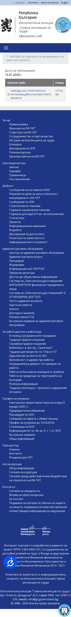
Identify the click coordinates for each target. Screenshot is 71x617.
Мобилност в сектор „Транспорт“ (31, 348)
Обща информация (21, 439)
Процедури (16, 261)
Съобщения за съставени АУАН (29, 190)
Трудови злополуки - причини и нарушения (38, 388)
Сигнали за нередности (24, 491)
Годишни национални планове (29, 210)
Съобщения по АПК (21, 202)
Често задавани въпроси (25, 301)
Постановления (19, 179)
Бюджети (15, 230)
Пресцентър (10, 445)
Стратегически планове (24, 206)
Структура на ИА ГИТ (23, 132)
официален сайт (31, 36)
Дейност (8, 186)
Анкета (13, 309)
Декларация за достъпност (27, 234)
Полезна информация (23, 384)
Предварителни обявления (27, 410)
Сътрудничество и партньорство (31, 136)
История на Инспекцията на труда (31, 140)
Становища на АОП (22, 427)
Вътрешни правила (22, 435)
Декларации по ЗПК (22, 148)
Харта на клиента (20, 305)
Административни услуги (25, 257)
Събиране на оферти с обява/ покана (33, 418)
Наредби (15, 171)
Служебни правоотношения (27, 344)
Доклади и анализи (21, 313)
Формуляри (16, 265)
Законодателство (14, 163)
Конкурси (15, 144)
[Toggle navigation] (6, 48)
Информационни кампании (27, 226)
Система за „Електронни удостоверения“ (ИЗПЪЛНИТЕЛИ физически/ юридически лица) (36, 285)
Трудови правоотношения (26, 340)
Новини (14, 449)
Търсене (20, 2)
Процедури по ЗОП (21, 414)
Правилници (17, 175)
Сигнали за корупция (23, 472)
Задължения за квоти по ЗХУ (28, 356)
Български (53, 2)
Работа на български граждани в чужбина (36, 372)
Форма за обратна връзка (26, 495)
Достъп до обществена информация (33, 277)
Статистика (16, 218)
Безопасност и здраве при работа (31, 360)
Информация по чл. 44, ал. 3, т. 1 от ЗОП (35, 431)
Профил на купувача (15, 398)
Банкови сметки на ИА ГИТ (27, 156)
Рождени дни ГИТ (21, 457)
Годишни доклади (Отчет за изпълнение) (36, 214)
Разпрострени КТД (21, 317)
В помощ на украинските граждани (32, 336)
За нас (6, 120)
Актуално (15, 392)
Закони (14, 167)
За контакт (16, 499)
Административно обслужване (22, 249)
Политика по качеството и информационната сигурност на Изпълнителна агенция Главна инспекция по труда (35, 578)
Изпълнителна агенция (36, 23)
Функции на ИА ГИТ (22, 128)
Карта (44, 2)
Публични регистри (22, 273)
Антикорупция (12, 464)
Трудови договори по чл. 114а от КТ (33, 352)
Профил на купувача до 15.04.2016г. (32, 422)
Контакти (33, 2)
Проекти (15, 222)
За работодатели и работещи (21, 332)
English (64, 2)
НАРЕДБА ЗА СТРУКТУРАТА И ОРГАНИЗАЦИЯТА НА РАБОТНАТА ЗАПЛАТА (30, 94)
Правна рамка (18, 124)
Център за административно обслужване (36, 253)
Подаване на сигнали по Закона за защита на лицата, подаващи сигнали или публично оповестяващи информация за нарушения (38, 507)
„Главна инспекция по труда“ (35, 29)
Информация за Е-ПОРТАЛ (26, 269)
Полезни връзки (20, 152)
